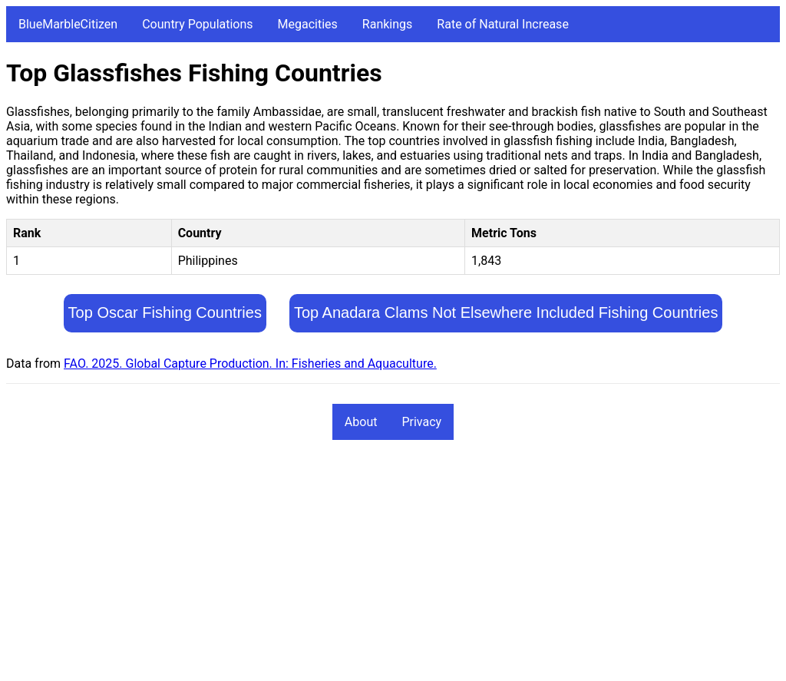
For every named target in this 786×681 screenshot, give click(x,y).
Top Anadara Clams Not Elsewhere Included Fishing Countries (506, 312)
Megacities (308, 24)
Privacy (421, 422)
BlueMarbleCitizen (67, 24)
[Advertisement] (393, 567)
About (361, 422)
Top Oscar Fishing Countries (165, 312)
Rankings (387, 24)
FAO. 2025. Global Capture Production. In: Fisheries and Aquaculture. (250, 363)
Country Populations (197, 24)
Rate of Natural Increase (503, 24)
